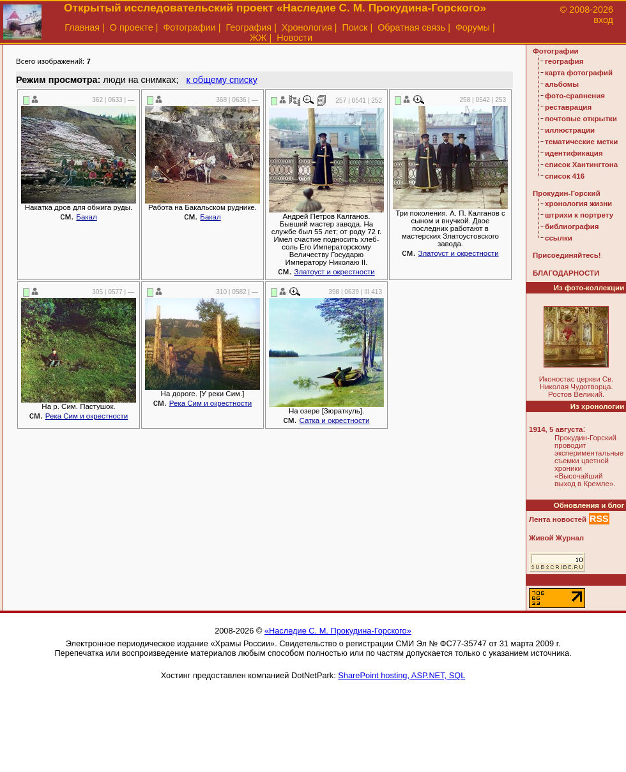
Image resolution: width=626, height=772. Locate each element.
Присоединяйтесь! (567, 255)
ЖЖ (258, 38)
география (564, 61)
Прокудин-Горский (566, 193)
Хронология (307, 27)
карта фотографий (579, 73)
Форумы (472, 27)
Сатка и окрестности (335, 420)
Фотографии (189, 27)
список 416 (564, 176)
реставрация (568, 107)
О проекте (131, 27)
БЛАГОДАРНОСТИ (566, 273)
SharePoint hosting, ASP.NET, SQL (401, 675)
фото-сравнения (575, 96)
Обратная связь (411, 27)
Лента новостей (557, 519)
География (248, 27)
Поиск (355, 27)
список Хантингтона (581, 164)
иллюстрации (570, 130)
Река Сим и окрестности (86, 416)
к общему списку (222, 80)
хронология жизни (578, 203)
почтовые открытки (581, 118)
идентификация (574, 153)
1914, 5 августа (556, 429)
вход (603, 20)
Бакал (86, 217)
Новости (294, 38)
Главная (82, 27)
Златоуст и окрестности (334, 272)
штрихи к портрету (579, 215)
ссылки (558, 238)
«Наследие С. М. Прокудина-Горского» (337, 630)
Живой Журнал (556, 538)
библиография (572, 226)
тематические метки (581, 141)
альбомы (562, 84)
